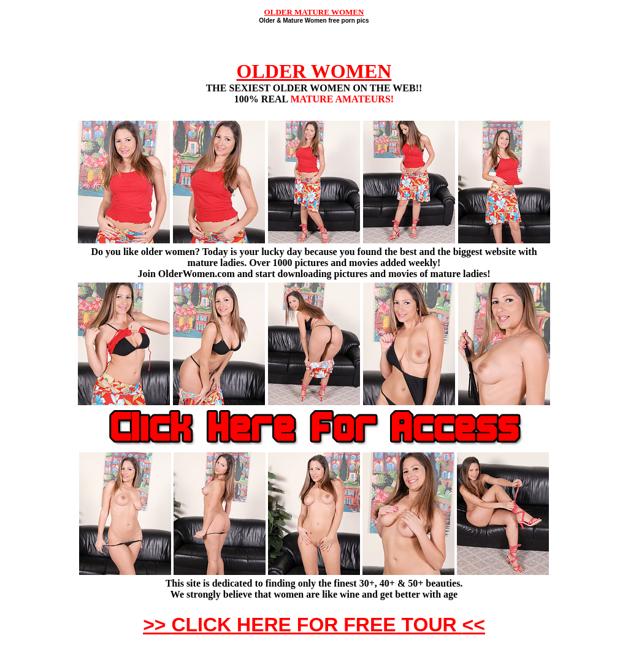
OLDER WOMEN (314, 71)
